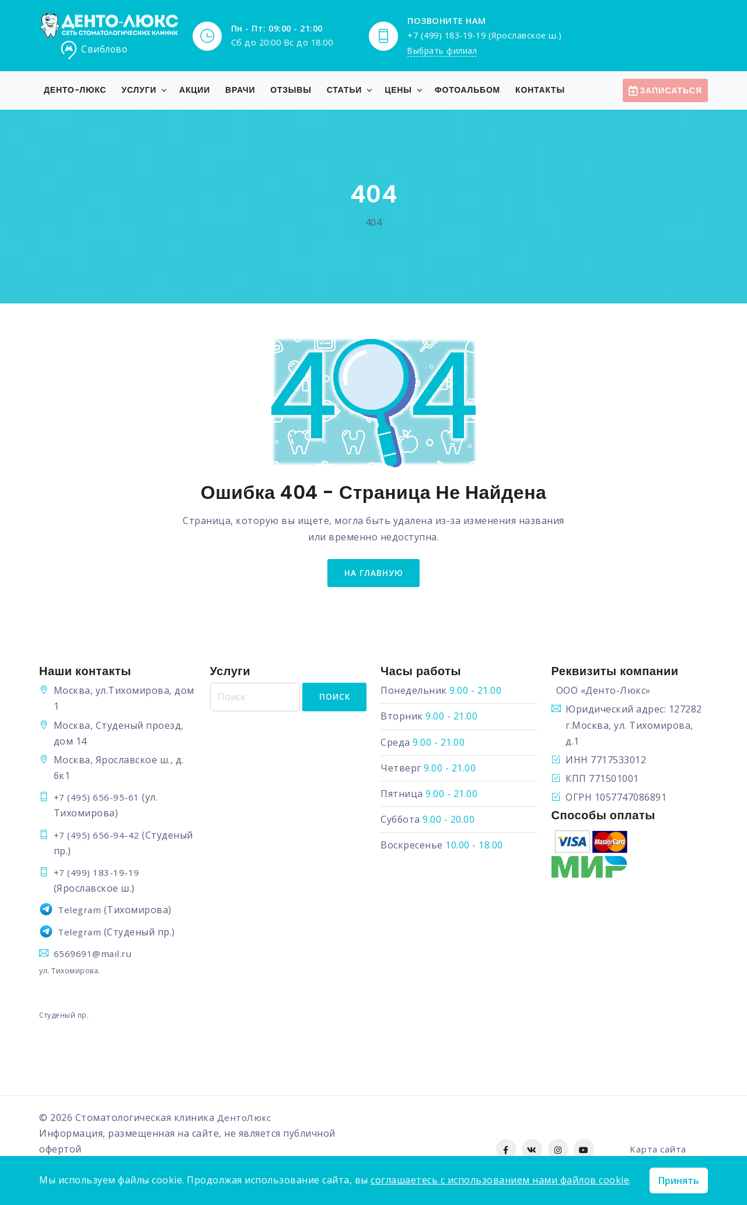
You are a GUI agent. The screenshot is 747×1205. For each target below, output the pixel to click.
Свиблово (94, 50)
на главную (373, 573)
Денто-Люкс (75, 90)
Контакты (540, 90)
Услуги (138, 90)
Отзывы (291, 90)
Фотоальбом (467, 90)
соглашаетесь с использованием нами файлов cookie (500, 1179)
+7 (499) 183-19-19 (97, 874)
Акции (194, 90)
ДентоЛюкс (245, 1119)
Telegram (80, 912)
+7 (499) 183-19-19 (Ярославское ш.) (484, 34)
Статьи (344, 90)
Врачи (240, 90)
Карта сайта (658, 1151)
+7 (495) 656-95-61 (97, 799)
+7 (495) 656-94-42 (97, 836)
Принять (678, 1180)
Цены (398, 90)
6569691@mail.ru (93, 955)
